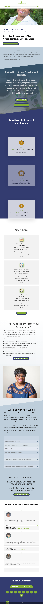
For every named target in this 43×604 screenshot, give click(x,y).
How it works (21, 99)
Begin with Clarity (21, 105)
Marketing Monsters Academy (23, 528)
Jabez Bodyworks (21, 549)
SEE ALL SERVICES (21, 313)
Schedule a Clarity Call (10, 43)
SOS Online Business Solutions (23, 570)
